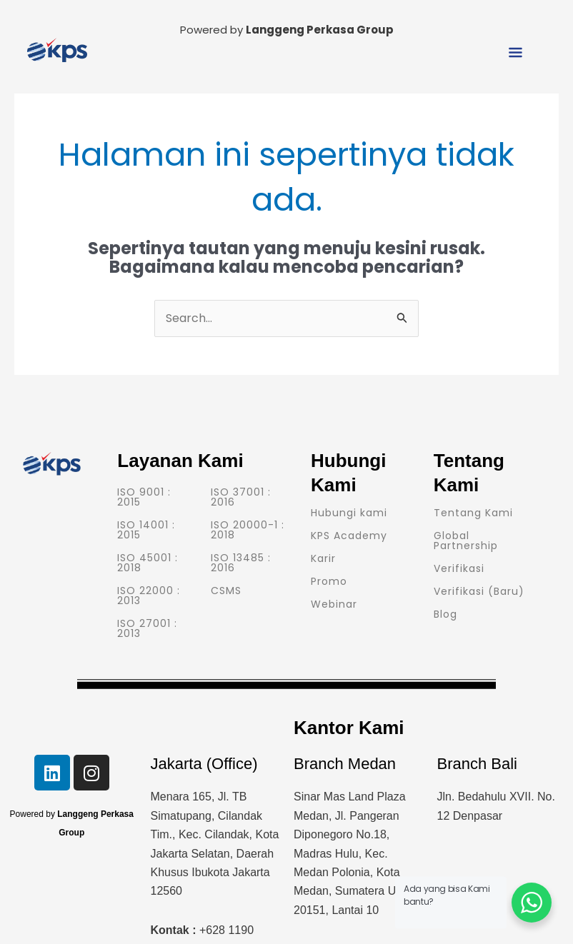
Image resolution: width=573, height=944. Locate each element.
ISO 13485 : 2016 (241, 563)
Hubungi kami (349, 513)
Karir (323, 558)
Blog (445, 614)
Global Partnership (466, 540)
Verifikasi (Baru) (479, 591)
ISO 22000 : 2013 (148, 595)
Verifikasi (459, 568)
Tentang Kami (473, 513)
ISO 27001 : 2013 (147, 628)
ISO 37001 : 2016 (241, 497)
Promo (329, 581)
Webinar (334, 604)
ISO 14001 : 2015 (146, 530)
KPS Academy (349, 535)
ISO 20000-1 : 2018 (247, 530)
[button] (516, 53)
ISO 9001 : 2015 (144, 497)
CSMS (226, 590)
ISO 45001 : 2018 (147, 563)
